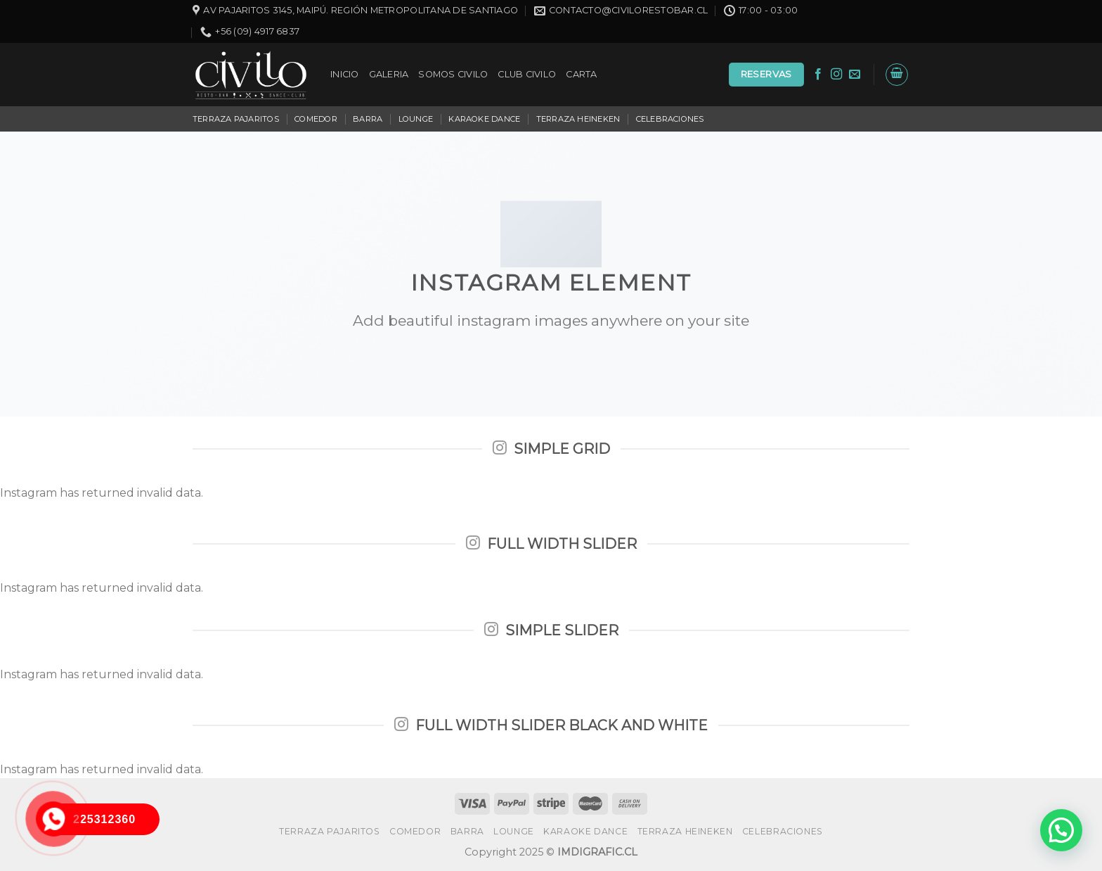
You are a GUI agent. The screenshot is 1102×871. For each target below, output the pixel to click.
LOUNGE (415, 119)
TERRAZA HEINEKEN (578, 119)
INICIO (344, 74)
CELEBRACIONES (670, 119)
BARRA (367, 119)
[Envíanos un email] (854, 74)
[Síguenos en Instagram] (836, 74)
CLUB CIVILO (527, 74)
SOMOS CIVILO (453, 74)
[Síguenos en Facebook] (818, 74)
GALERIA (389, 74)
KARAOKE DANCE (484, 119)
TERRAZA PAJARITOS (236, 119)
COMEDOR (315, 119)
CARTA (581, 74)
